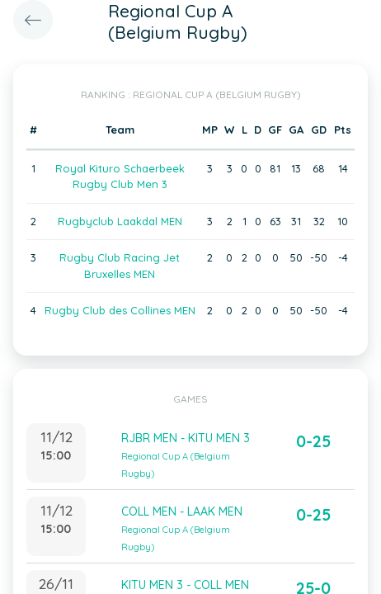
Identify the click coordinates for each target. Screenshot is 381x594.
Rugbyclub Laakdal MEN (120, 221)
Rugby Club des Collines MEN (120, 310)
